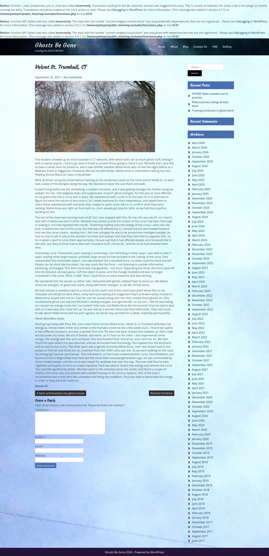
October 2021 (200, 360)
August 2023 (200, 267)
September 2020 (202, 410)
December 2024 (202, 198)
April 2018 (198, 508)
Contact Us (200, 46)
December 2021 (202, 350)
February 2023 (201, 290)
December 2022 (202, 295)
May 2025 (198, 179)
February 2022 (201, 341)
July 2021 (197, 373)
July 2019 (197, 466)
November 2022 (202, 299)
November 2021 (202, 355)
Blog (185, 46)
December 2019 (202, 443)
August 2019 (200, 461)
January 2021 (200, 392)
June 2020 (198, 420)
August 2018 (200, 494)
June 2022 (198, 323)
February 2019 (201, 475)
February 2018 (201, 512)
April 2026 (198, 142)
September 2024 (202, 211)
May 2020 (198, 424)
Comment (42, 409)
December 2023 (202, 248)
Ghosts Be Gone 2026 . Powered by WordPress (134, 551)
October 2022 (200, 304)
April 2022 (198, 332)
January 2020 (200, 438)
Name (40, 440)
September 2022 (202, 309)
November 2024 (202, 202)
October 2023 (200, 258)
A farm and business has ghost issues (60, 392)
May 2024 (198, 230)
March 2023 (199, 286)
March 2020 (199, 429)
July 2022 (197, 318)
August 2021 (200, 369)
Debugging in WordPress (127, 9)
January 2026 (200, 151)
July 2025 (197, 170)
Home (161, 46)
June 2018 (198, 503)
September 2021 (202, 364)
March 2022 (199, 336)
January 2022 (200, 346)
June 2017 (198, 540)
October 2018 (200, 489)
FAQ (214, 46)
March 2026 (199, 147)
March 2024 (199, 239)
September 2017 (202, 531)
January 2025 (200, 193)
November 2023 (202, 253)
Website (40, 459)
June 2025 (198, 174)
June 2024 (198, 225)
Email (39, 450)
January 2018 (200, 517)
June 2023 (198, 272)
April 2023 (198, 281)
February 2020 (201, 434)
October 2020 (200, 406)
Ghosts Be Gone (55, 44)
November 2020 (202, 401)
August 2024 (200, 216)
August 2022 (200, 313)
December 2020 (202, 397)
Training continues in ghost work (213, 110)
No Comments (73, 76)
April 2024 (198, 235)
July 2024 (197, 221)
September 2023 (202, 262)
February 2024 (201, 244)
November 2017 (202, 521)
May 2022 (198, 327)
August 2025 (200, 165)
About (174, 46)
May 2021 (198, 383)
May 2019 (198, 471)
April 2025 (198, 184)
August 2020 (200, 415)
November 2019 (202, 447)
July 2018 (197, 498)
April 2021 (198, 387)
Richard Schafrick (162, 392)
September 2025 (202, 161)
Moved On (41, 385)
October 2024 (200, 207)
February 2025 (201, 188)
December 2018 (202, 484)
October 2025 (200, 156)
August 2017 (200, 535)
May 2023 (198, 276)
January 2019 (200, 480)
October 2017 (200, 526)
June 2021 (198, 378)
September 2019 (202, 457)
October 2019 (200, 452)
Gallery (227, 46)
